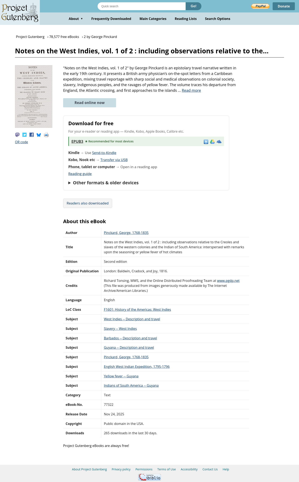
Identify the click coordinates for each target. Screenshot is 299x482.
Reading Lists (186, 18)
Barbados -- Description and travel (130, 338)
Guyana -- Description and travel (129, 347)
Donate (284, 6)
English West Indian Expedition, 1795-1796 (137, 366)
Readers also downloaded (88, 203)
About (76, 18)
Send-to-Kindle (104, 152)
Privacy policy (121, 469)
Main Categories (153, 18)
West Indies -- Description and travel (132, 319)
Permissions (143, 469)
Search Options (217, 18)
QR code (21, 142)
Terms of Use (166, 469)
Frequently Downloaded (111, 18)
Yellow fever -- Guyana (121, 376)
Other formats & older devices (105, 182)
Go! (193, 6)
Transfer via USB (114, 159)
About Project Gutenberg (89, 469)
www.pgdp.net (228, 280)
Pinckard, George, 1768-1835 (126, 232)
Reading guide (80, 173)
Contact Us (210, 469)
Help (226, 469)
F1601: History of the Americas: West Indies (137, 309)
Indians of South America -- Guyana (131, 385)
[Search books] (142, 6)
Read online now (90, 102)
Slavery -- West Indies (120, 328)
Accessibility (189, 469)
